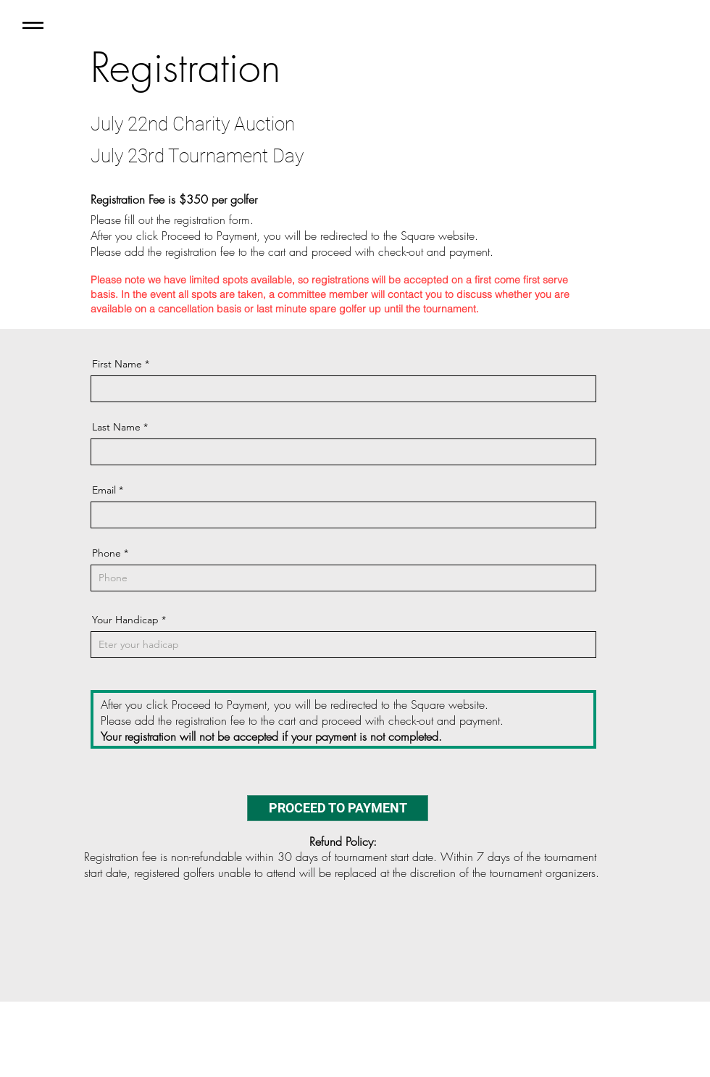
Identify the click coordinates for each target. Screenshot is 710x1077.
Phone (106, 553)
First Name (117, 364)
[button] (33, 25)
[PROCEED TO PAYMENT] (337, 808)
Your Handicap (125, 620)
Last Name (116, 427)
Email (104, 490)
